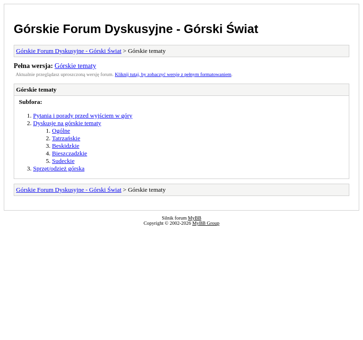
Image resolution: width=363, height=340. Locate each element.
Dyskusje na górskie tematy (67, 123)
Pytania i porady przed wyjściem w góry (82, 115)
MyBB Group (205, 223)
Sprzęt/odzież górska (59, 168)
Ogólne (61, 130)
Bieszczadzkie (69, 153)
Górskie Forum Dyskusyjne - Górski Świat (136, 29)
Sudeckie (63, 160)
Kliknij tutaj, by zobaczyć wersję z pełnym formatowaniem (173, 74)
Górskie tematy (75, 65)
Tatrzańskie (66, 138)
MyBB (194, 218)
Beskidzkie (65, 145)
